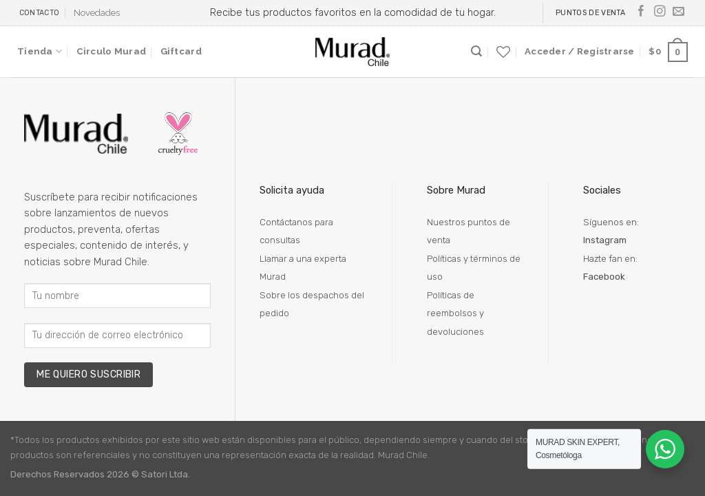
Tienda (39, 51)
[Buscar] (476, 51)
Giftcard (181, 51)
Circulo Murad (111, 51)
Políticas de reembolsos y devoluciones (455, 313)
